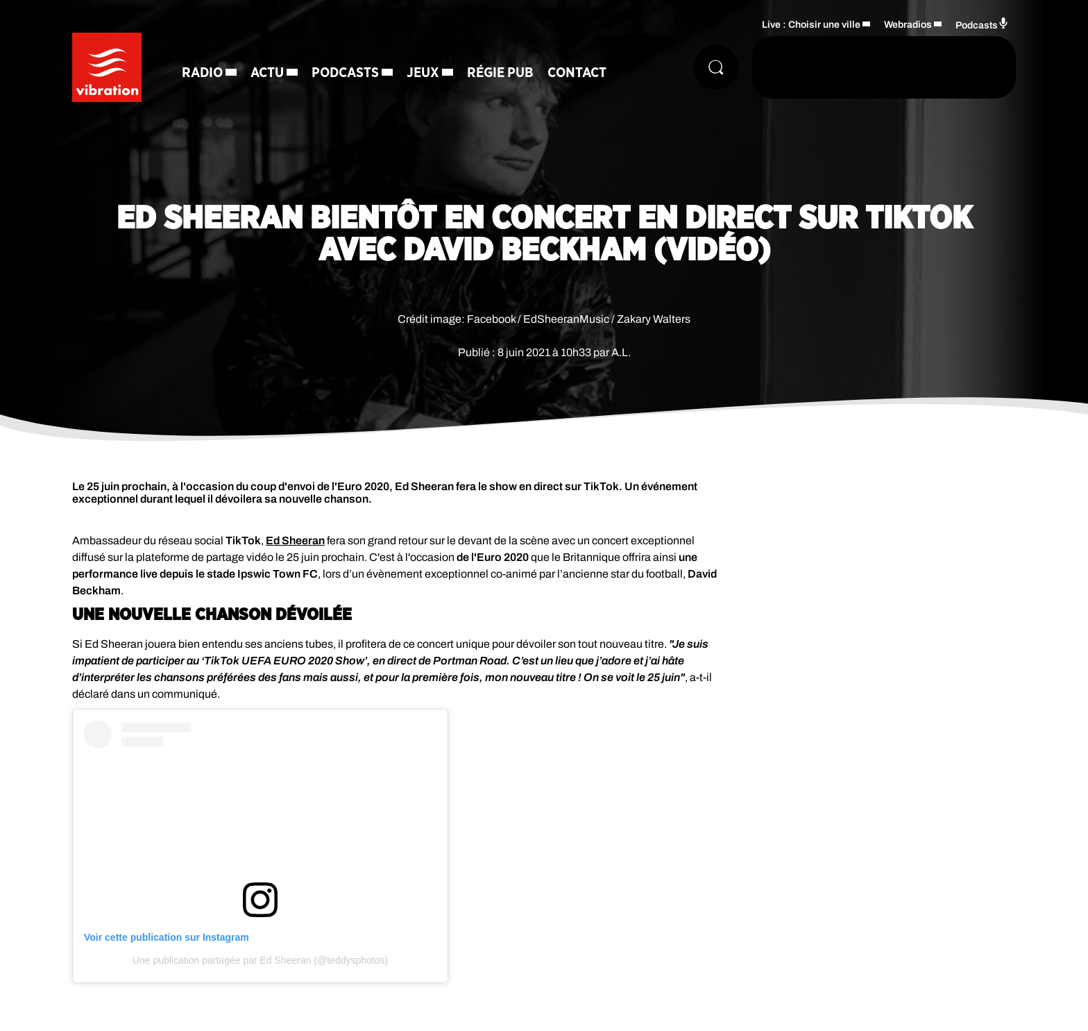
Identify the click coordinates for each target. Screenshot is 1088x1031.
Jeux (423, 73)
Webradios (908, 24)
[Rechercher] (716, 67)
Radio (202, 73)
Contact (576, 73)
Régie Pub (500, 73)
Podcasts (345, 73)
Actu (267, 73)
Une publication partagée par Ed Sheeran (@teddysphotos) (260, 960)
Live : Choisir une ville (811, 24)
